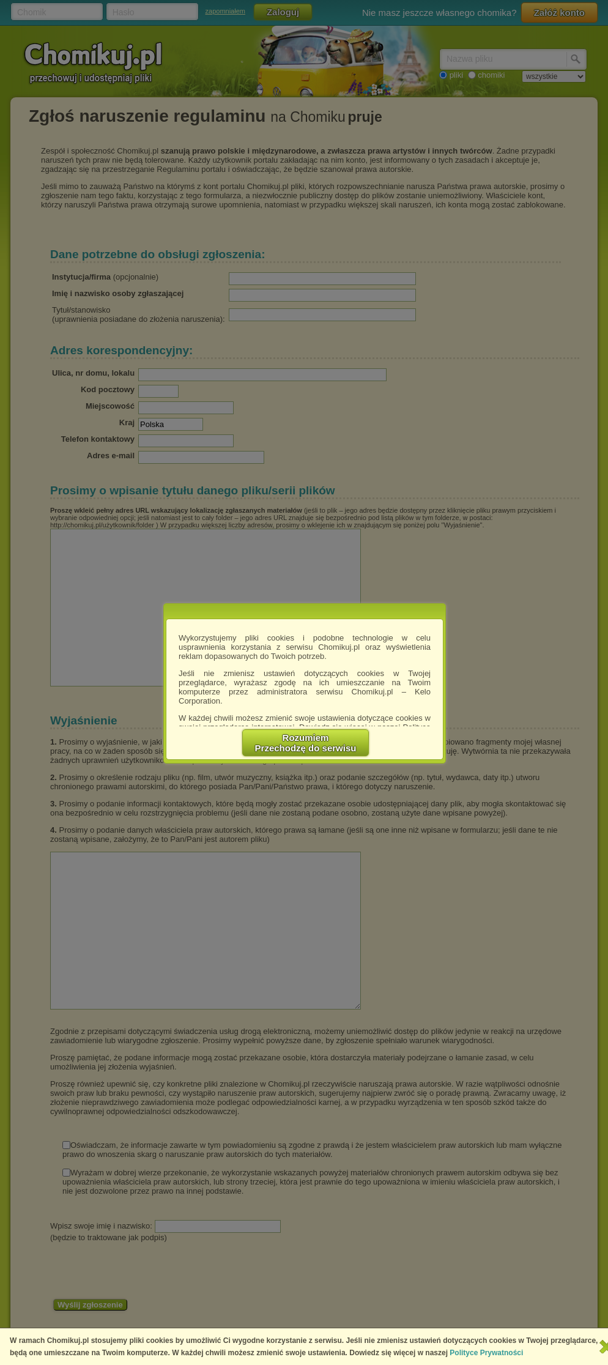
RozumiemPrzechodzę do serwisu (306, 742)
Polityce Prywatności (486, 1352)
